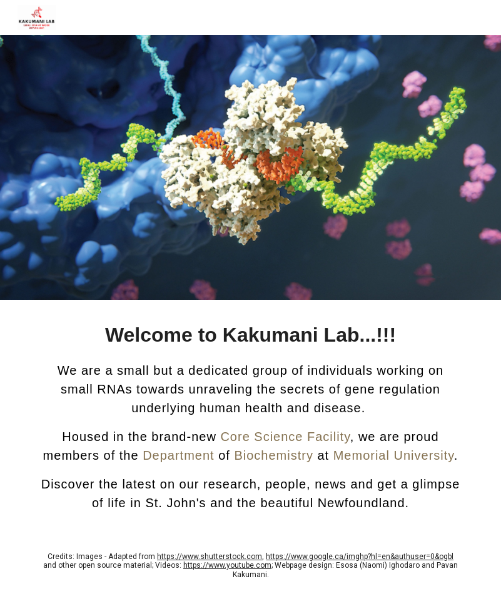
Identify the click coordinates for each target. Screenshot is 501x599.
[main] (250, 416)
